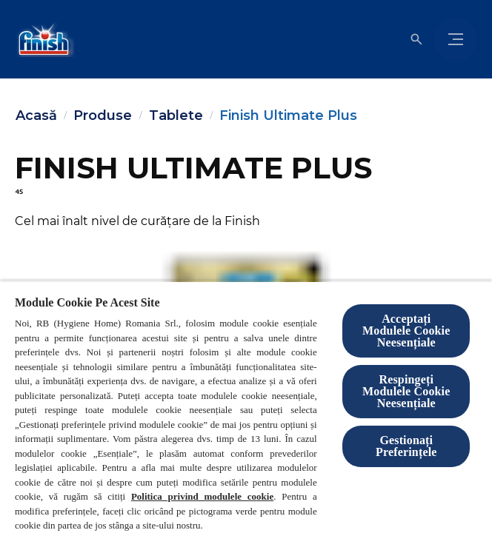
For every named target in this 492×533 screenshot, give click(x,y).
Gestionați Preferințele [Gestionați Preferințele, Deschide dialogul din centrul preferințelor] (406, 446)
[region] (246, 407)
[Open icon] (416, 39)
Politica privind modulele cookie (202, 496)
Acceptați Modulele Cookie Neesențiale (406, 330)
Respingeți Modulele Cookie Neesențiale (406, 391)
